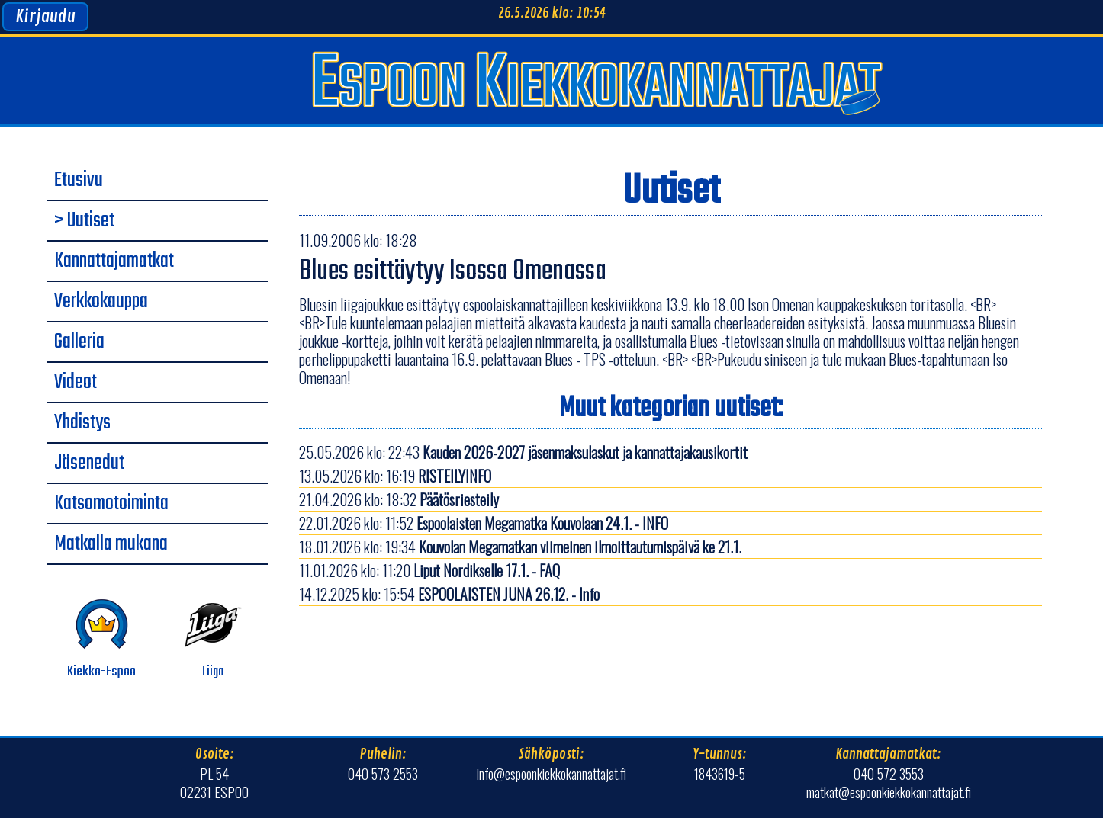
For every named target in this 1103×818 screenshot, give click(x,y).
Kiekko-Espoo (101, 639)
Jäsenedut (89, 463)
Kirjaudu (45, 16)
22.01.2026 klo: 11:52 (483, 523)
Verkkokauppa (101, 301)
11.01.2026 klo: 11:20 (429, 570)
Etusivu (78, 180)
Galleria (79, 342)
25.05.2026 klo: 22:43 (523, 452)
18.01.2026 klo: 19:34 (520, 546)
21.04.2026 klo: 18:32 (399, 499)
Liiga (213, 639)
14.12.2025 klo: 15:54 (449, 593)
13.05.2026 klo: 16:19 (395, 475)
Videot (75, 382)
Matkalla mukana (111, 544)
